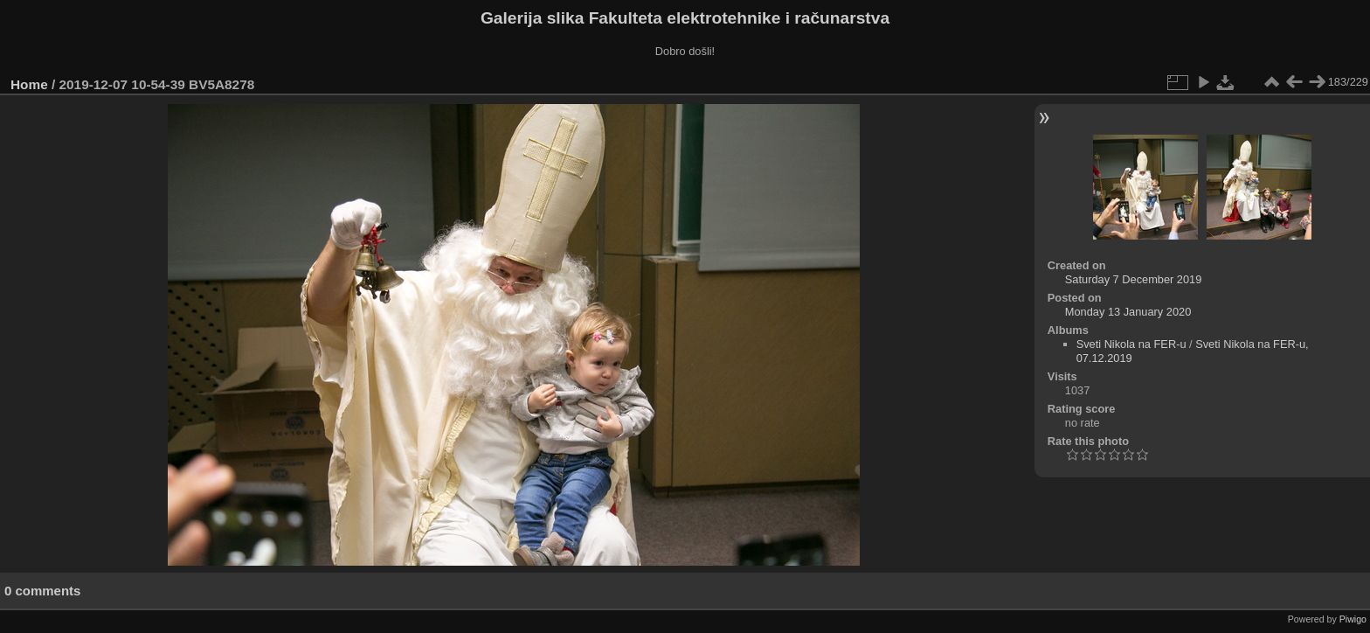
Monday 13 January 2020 (1128, 311)
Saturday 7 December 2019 (1133, 279)
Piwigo (1353, 619)
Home (29, 84)
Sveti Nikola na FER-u (1131, 344)
